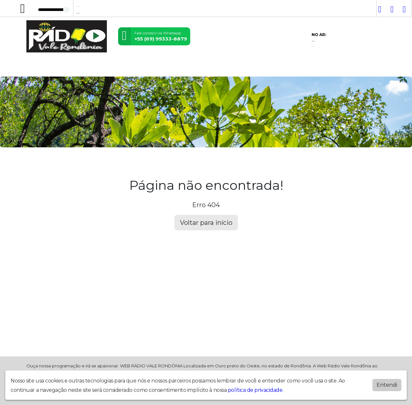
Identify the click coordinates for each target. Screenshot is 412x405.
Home (36, 67)
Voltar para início (206, 222)
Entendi (387, 385)
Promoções (211, 67)
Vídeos (97, 67)
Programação (65, 67)
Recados (242, 67)
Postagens (155, 67)
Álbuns (182, 67)
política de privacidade (255, 390)
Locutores (124, 67)
